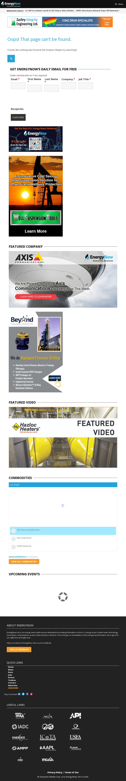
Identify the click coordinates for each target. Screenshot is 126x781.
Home (11, 667)
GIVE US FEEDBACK (19, 649)
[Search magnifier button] (11, 58)
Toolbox (12, 680)
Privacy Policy (54, 772)
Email (15, 79)
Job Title (85, 79)
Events (11, 677)
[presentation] (31, 101)
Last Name (51, 80)
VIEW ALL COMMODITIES (24, 561)
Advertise (12, 685)
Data (10, 672)
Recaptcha (17, 109)
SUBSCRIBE (13, 688)
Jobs (10, 675)
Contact (12, 682)
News (10, 669)
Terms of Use (71, 772)
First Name (34, 80)
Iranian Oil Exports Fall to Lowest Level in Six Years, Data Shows (41, 10)
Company (68, 79)
